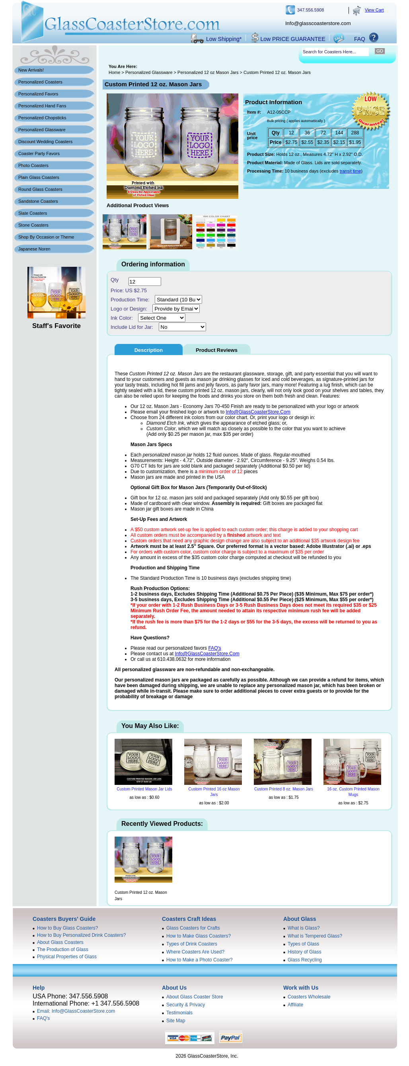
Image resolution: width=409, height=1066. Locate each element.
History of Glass (304, 952)
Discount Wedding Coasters (45, 141)
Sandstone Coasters (38, 201)
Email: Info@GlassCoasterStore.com (76, 1011)
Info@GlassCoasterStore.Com (258, 412)
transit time (350, 171)
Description (148, 350)
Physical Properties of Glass (67, 956)
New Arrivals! (31, 70)
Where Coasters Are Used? (195, 952)
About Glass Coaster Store (194, 997)
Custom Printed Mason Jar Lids (144, 789)
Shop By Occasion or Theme (46, 237)
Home (114, 72)
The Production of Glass (62, 949)
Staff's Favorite (56, 326)
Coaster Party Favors (39, 153)
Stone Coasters (33, 225)
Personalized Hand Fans (42, 105)
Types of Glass (303, 944)
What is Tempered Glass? (315, 936)
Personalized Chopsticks (42, 117)
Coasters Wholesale (309, 997)
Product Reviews (217, 350)
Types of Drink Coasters (191, 944)
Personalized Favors (38, 93)
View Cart (374, 10)
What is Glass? (304, 928)
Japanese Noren (34, 249)
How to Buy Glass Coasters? (67, 928)
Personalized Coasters (40, 82)
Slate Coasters (32, 213)
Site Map (175, 1020)
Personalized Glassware (42, 129)
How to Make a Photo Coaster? (199, 960)
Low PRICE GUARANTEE (293, 39)
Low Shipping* (224, 39)
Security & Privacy (185, 1005)
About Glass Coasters (60, 942)
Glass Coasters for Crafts (193, 928)
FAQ (359, 39)
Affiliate (295, 1005)
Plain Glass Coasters (38, 177)
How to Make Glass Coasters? (198, 936)
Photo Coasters (33, 165)
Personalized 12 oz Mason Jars (207, 72)
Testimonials (179, 1013)
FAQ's (214, 648)
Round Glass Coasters (40, 189)
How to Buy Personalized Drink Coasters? (81, 935)
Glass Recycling (305, 960)
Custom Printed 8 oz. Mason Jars (283, 789)
